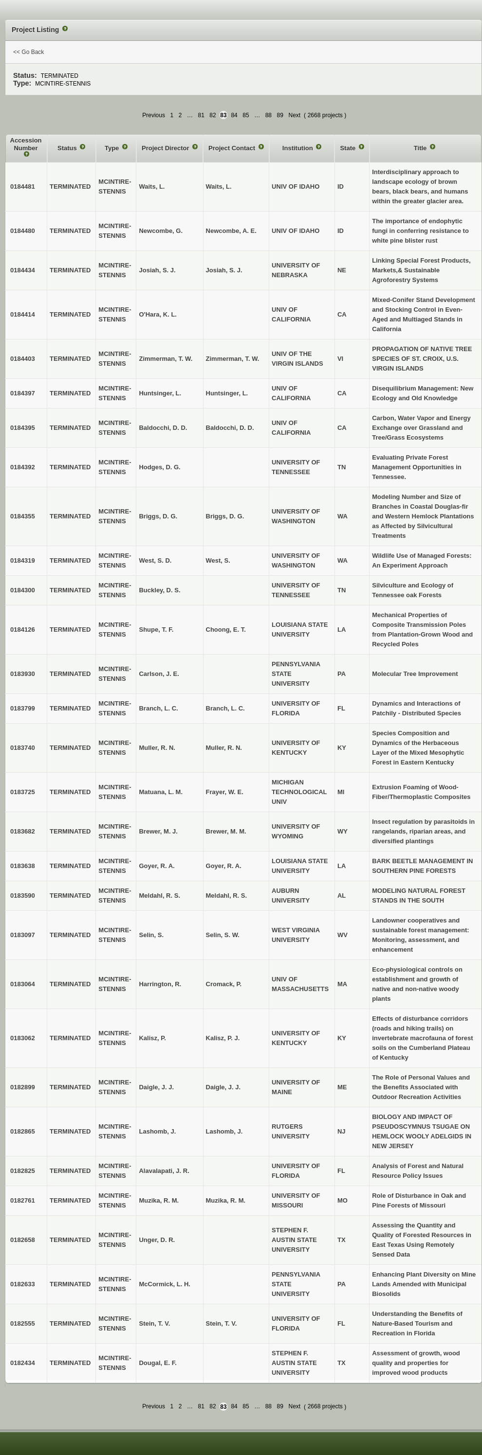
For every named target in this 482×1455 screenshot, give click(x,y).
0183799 (22, 708)
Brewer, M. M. (226, 831)
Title (421, 148)
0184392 (22, 467)
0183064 (22, 984)
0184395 (22, 427)
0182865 (22, 1131)
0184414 (22, 314)
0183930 (22, 673)
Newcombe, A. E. (231, 230)
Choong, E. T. (226, 629)
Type (113, 148)
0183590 (22, 895)
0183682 (22, 831)
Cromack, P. (223, 984)
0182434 (22, 1362)
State (348, 148)
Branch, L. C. (225, 708)
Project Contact (232, 148)
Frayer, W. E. (224, 792)
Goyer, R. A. (223, 865)
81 (201, 115)
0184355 (22, 516)
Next (294, 115)
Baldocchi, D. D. (230, 427)
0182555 (22, 1323)
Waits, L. (219, 186)
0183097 (22, 935)
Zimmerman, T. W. (233, 358)
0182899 (22, 1087)
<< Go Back (28, 52)
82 (212, 115)
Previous (153, 115)
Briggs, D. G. (225, 516)
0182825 (22, 1170)
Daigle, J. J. (223, 1087)
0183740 (22, 747)
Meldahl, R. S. (226, 895)
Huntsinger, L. (227, 393)
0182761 (22, 1200)
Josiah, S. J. (224, 270)
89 (280, 115)
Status (67, 148)
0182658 (22, 1239)
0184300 (22, 590)
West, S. (218, 560)
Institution (298, 148)
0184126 (22, 629)
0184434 (22, 270)
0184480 (22, 230)
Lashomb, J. (224, 1131)
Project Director (166, 148)
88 (268, 115)
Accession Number (26, 144)
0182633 (22, 1284)
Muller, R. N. (224, 747)
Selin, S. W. (223, 935)
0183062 (22, 1038)
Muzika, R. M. (226, 1200)
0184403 (22, 358)
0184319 (22, 560)
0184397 (22, 393)
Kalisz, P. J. (223, 1038)
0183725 (22, 792)
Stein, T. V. (221, 1323)
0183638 (22, 865)
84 (234, 115)
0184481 (22, 186)
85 (245, 115)
